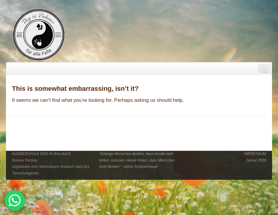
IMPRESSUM (255, 154)
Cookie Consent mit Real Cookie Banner (51, 197)
